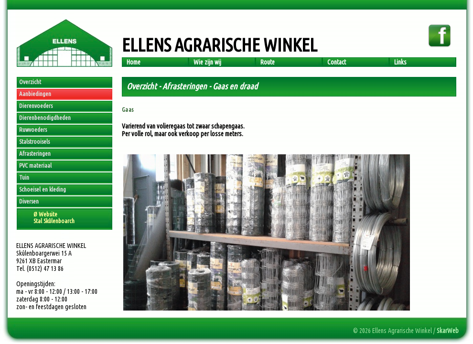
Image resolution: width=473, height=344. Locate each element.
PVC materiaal (35, 165)
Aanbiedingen (35, 93)
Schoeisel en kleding (42, 189)
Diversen (29, 201)
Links (400, 62)
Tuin (24, 177)
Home (133, 62)
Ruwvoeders (33, 129)
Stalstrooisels (34, 141)
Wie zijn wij (207, 62)
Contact (336, 62)
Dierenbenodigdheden (45, 117)
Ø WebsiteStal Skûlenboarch (54, 217)
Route (267, 62)
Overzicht (30, 81)
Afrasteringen (35, 153)
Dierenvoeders (36, 105)
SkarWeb (448, 330)
